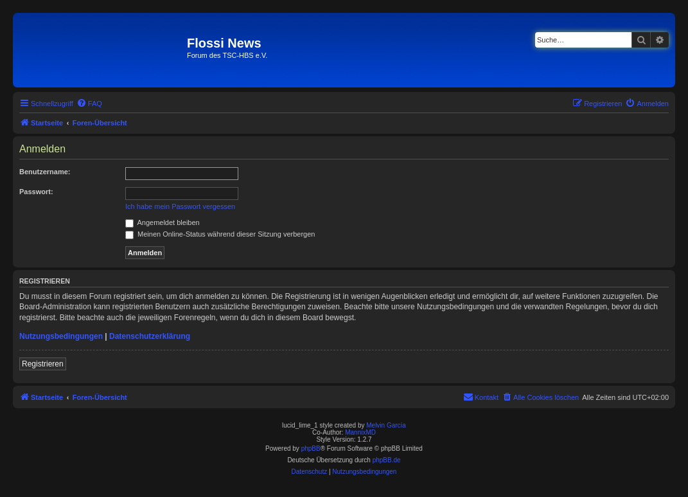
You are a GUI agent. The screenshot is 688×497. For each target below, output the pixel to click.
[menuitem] (89, 103)
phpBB (311, 448)
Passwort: (36, 191)
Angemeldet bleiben (162, 222)
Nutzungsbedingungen (61, 336)
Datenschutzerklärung (149, 336)
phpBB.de (387, 460)
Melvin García (386, 425)
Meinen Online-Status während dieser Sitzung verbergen (220, 234)
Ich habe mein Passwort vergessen (180, 206)
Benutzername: (44, 172)
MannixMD (360, 432)
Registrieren (43, 363)
